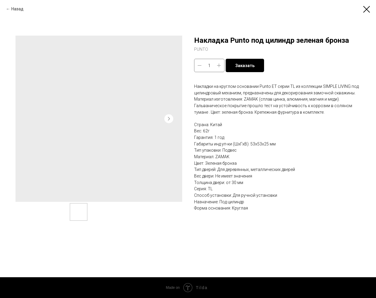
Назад (17, 9)
